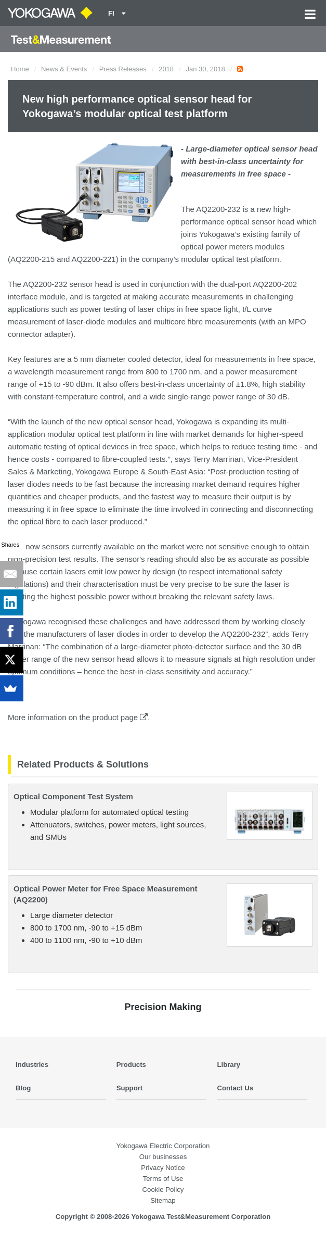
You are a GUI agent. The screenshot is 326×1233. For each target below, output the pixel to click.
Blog (23, 1088)
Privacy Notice (163, 1168)
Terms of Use (163, 1178)
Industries (32, 1064)
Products (131, 1064)
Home (20, 69)
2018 (166, 69)
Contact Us (235, 1088)
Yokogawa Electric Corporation (163, 1146)
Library (228, 1064)
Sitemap (162, 1200)
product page (120, 717)
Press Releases (123, 69)
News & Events (64, 69)
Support (129, 1088)
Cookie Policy (163, 1189)
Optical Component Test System (73, 796)
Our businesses (163, 1157)
